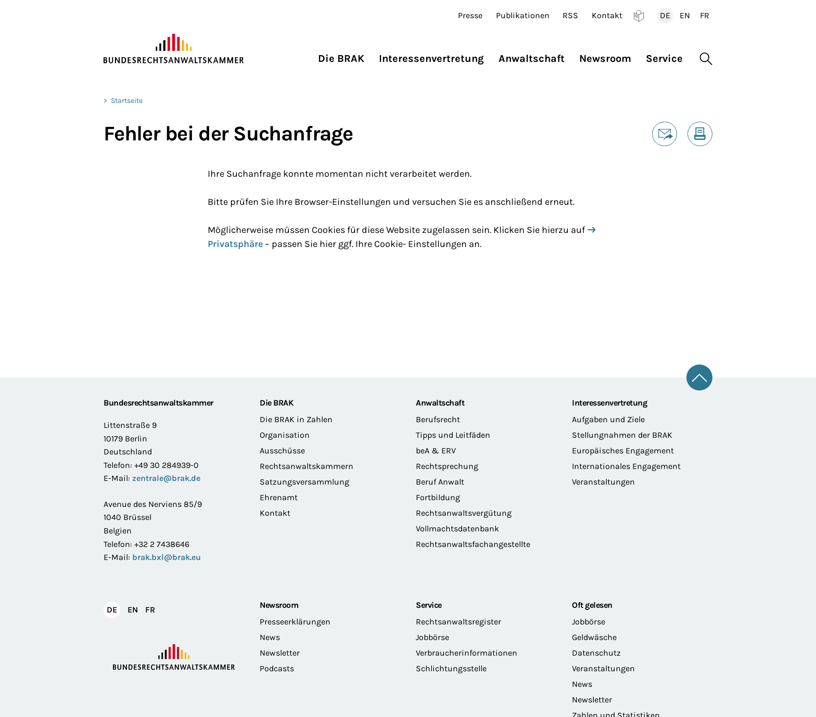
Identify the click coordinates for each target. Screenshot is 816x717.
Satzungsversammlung (304, 482)
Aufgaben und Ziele (608, 419)
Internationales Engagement (626, 466)
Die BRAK (276, 403)
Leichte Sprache (638, 15)
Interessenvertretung (609, 403)
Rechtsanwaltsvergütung (464, 513)
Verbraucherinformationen (466, 653)
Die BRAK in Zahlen (296, 419)
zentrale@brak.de (166, 478)
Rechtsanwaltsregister (458, 622)
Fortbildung (438, 497)
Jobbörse (432, 637)
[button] (345, 55)
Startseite (127, 100)
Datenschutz (596, 653)
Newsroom (279, 605)
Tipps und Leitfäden (453, 435)
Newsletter (280, 653)
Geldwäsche (594, 637)
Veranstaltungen (603, 482)
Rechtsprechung (447, 466)
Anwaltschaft (440, 403)
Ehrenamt (279, 497)
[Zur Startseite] (174, 49)
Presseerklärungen (295, 622)
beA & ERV (436, 450)
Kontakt (607, 15)
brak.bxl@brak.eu (166, 557)
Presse (470, 15)
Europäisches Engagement (623, 450)
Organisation (285, 435)
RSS (570, 15)
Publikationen (523, 15)
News (270, 637)
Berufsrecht (438, 419)
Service (429, 605)
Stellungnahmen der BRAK (622, 435)
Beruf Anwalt (440, 482)
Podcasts (277, 668)
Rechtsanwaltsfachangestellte (473, 544)
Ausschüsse (282, 450)
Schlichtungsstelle (451, 668)
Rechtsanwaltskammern (306, 466)
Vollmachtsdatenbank (457, 528)
